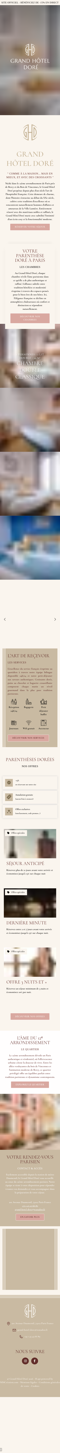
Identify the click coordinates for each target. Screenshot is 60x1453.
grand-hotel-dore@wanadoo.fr (30, 1209)
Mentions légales (28, 1382)
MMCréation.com (9, 1382)
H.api (38, 1378)
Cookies (35, 1386)
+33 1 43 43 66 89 (30, 1205)
